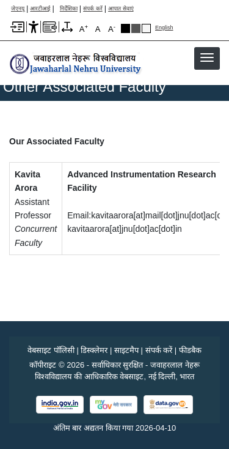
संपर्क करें (93, 9)
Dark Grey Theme (135, 28)
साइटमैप (126, 350)
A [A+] (83, 28)
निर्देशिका (69, 9)
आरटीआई (40, 9)
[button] (207, 57)
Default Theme (146, 28)
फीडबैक (190, 350)
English (164, 28)
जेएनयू (17, 9)
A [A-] (111, 28)
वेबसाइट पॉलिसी (51, 350)
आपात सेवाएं (121, 9)
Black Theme (125, 28)
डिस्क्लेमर (94, 350)
